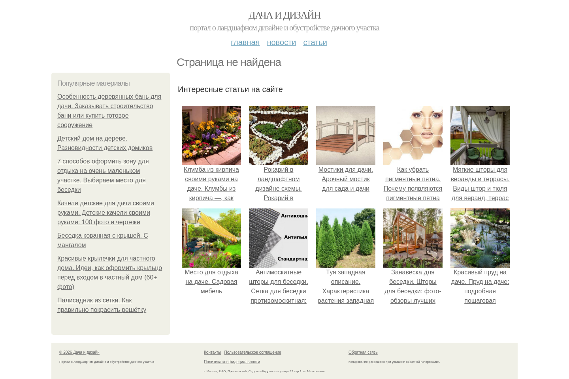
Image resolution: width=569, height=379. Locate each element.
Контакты (212, 352)
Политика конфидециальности (232, 362)
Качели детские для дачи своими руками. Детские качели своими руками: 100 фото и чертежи (105, 212)
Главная (245, 42)
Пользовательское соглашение (252, 352)
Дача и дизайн (284, 15)
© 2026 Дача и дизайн (79, 352)
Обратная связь (363, 352)
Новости (281, 42)
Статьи (315, 42)
